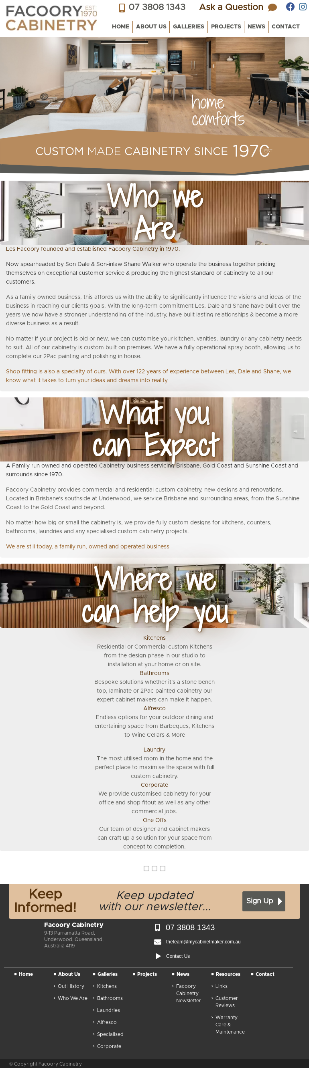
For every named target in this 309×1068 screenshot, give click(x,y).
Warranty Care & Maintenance (228, 1025)
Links (219, 987)
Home (23, 975)
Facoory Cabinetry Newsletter (186, 994)
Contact (262, 975)
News (180, 975)
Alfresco (105, 1023)
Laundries (106, 1011)
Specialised (108, 1035)
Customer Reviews (224, 1002)
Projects (145, 975)
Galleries (105, 975)
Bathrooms (108, 999)
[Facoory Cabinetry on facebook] (290, 6)
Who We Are (70, 999)
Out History (69, 987)
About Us (67, 975)
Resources (225, 975)
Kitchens (105, 987)
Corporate (107, 1047)
